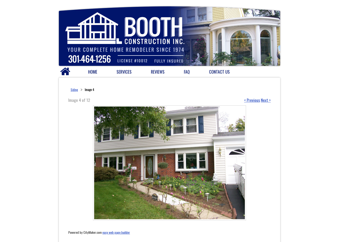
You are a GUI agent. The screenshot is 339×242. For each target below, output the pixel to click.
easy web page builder (116, 232)
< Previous (252, 100)
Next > (266, 100)
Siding (74, 89)
